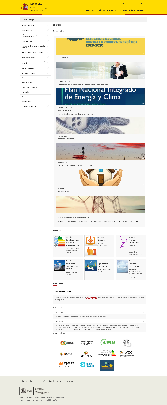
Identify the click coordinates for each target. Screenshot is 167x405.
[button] (118, 10)
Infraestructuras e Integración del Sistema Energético (32, 36)
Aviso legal (70, 381)
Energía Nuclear (27, 41)
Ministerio (90, 10)
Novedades (25, 92)
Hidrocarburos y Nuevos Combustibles (34, 52)
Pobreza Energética (28, 68)
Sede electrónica (27, 101)
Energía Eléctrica (27, 30)
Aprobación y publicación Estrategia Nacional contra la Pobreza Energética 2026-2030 (80, 317)
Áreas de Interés (27, 83)
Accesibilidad (31, 381)
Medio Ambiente (110, 10)
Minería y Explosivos (28, 57)
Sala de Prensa (91, 297)
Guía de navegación (56, 381)
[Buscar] (142, 4)
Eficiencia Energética (28, 25)
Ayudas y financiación (29, 106)
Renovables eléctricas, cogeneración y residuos (34, 47)
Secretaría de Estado (28, 73)
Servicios (140, 10)
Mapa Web (42, 381)
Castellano (127, 4)
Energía (99, 10)
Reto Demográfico (127, 10)
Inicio (21, 381)
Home (25, 20)
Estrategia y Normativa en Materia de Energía (33, 63)
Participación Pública (28, 97)
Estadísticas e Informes (29, 87)
